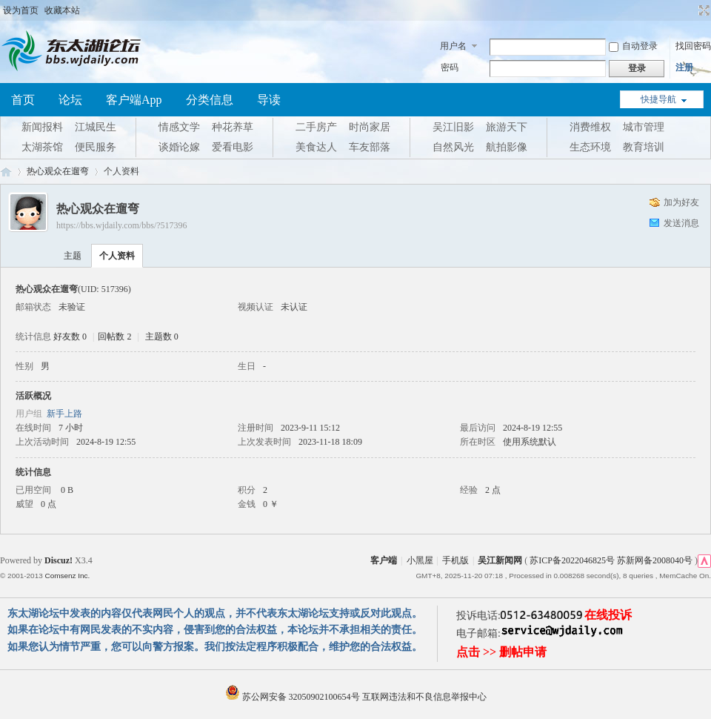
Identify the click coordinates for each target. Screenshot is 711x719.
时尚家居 (369, 127)
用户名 (453, 46)
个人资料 (117, 256)
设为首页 (21, 10)
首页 (23, 99)
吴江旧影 (453, 127)
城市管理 (643, 127)
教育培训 (643, 147)
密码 (449, 67)
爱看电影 (232, 147)
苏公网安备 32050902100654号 (293, 697)
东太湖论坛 (6, 171)
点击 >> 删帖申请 (501, 652)
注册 (684, 67)
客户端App (134, 99)
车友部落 (369, 147)
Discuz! (58, 560)
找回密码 (693, 46)
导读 (269, 99)
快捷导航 (658, 99)
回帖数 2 (114, 336)
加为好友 (681, 202)
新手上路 (64, 413)
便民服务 (95, 147)
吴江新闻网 (500, 560)
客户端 (383, 560)
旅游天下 (506, 127)
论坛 (70, 99)
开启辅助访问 (690, 10)
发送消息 (681, 223)
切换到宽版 (702, 10)
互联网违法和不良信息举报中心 (424, 697)
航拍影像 (506, 147)
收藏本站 (62, 10)
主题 (72, 256)
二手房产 (316, 127)
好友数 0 (70, 336)
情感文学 (179, 127)
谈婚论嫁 (179, 147)
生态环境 (590, 147)
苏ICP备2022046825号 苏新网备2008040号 (611, 560)
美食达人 (316, 147)
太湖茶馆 (42, 147)
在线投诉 (608, 615)
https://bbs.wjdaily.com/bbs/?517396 (121, 225)
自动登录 (633, 46)
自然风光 (453, 147)
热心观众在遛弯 (58, 171)
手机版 (455, 560)
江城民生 (95, 127)
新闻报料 (42, 127)
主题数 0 (161, 336)
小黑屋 (420, 560)
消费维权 (590, 127)
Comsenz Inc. (67, 575)
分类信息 (209, 99)
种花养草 (232, 127)
